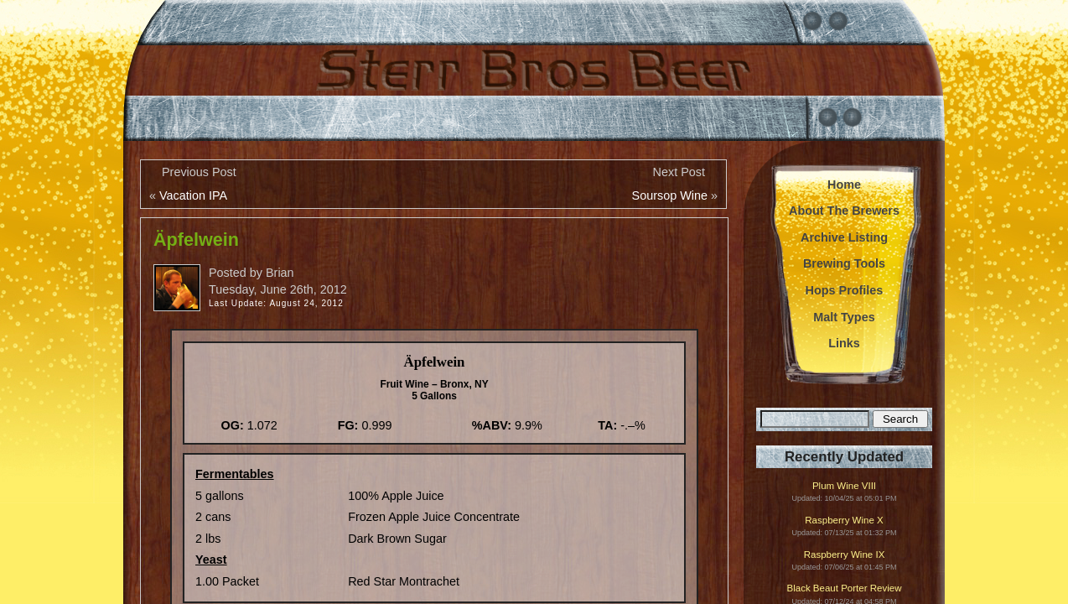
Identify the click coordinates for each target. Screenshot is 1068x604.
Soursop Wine (670, 195)
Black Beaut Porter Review (844, 588)
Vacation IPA (193, 195)
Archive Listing (844, 237)
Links (844, 343)
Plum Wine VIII (844, 486)
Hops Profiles (845, 290)
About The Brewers (844, 210)
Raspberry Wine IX (844, 555)
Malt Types (843, 317)
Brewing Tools (844, 263)
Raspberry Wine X (844, 520)
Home (844, 184)
